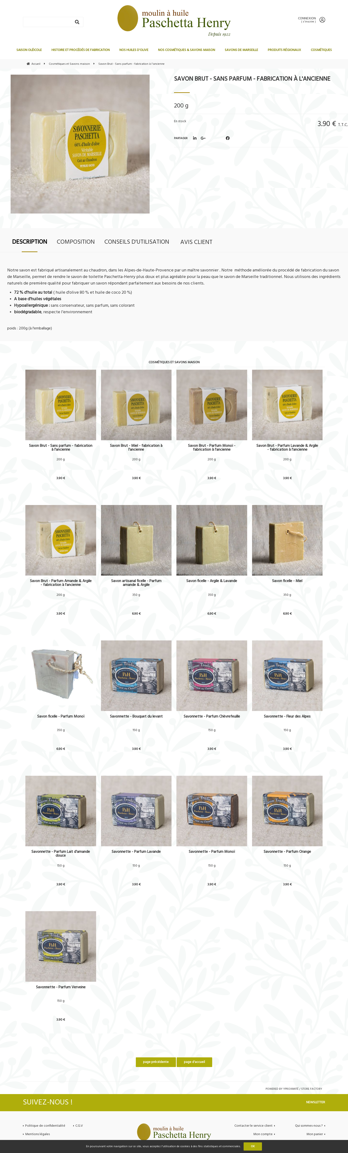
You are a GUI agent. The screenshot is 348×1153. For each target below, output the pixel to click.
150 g (136, 730)
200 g (61, 459)
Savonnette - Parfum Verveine (61, 987)
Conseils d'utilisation (136, 242)
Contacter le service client (253, 1126)
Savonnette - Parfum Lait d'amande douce (60, 854)
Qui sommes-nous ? (309, 1126)
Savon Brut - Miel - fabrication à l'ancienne (136, 448)
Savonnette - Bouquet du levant (136, 717)
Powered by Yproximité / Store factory (294, 1089)
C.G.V (79, 1126)
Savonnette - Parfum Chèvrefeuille (212, 717)
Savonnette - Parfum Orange (287, 852)
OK (253, 1146)
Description (29, 242)
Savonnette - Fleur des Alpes (287, 717)
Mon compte (263, 1134)
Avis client (196, 242)
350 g (136, 595)
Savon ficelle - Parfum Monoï (60, 717)
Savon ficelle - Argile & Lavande (211, 581)
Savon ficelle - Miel (287, 581)
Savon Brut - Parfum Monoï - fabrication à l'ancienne (211, 448)
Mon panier (314, 1134)
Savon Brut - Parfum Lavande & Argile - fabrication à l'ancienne (287, 448)
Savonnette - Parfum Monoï (212, 852)
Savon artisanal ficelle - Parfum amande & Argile (136, 583)
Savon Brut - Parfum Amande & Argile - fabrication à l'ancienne (61, 583)
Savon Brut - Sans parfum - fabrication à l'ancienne (252, 79)
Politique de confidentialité (45, 1126)
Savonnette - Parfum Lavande (136, 852)
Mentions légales (37, 1134)
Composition (76, 242)
